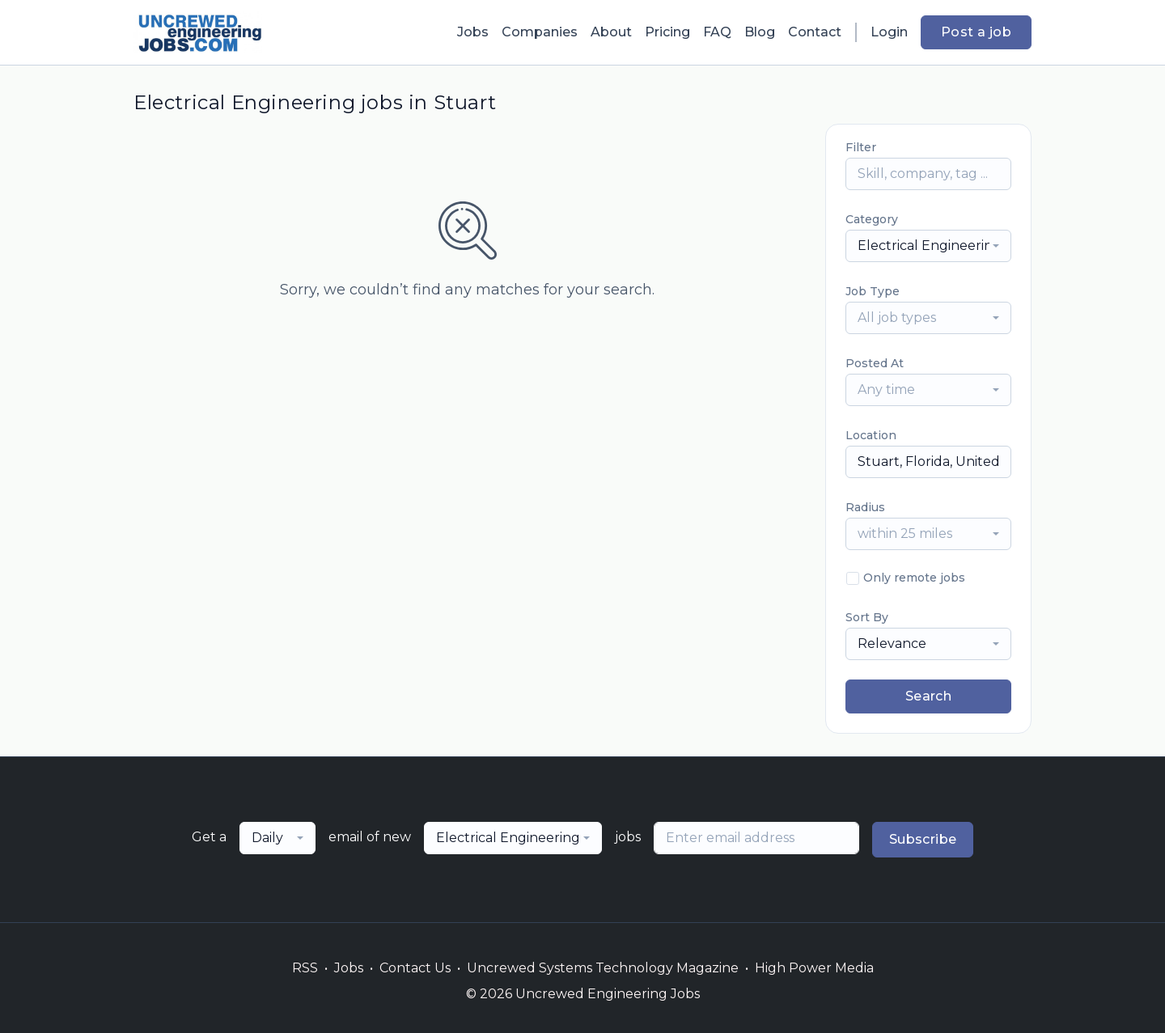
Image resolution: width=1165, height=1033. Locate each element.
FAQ (717, 32)
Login (889, 32)
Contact (814, 32)
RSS (305, 968)
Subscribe (923, 839)
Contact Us (415, 968)
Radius (865, 507)
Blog (759, 32)
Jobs (473, 32)
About (611, 32)
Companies (540, 32)
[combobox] (928, 246)
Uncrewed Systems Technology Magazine (603, 968)
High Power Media (814, 968)
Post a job (976, 32)
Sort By (866, 617)
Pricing (667, 32)
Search (928, 696)
